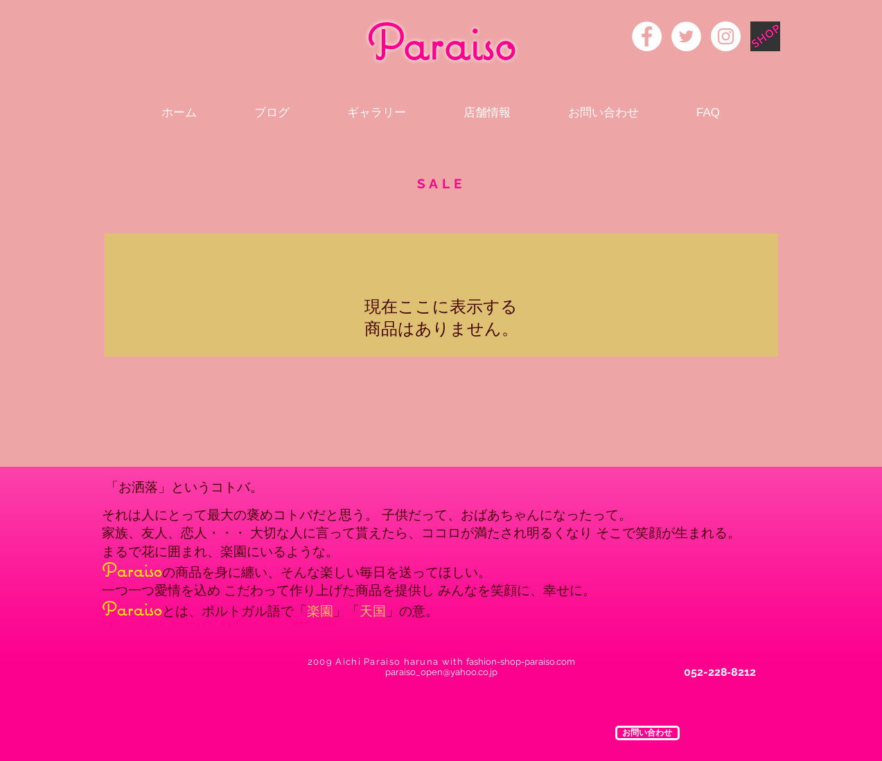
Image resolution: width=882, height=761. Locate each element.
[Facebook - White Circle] (647, 36)
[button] (647, 733)
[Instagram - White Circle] (726, 36)
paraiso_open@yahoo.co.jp (441, 672)
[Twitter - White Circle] (686, 36)
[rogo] (765, 36)
